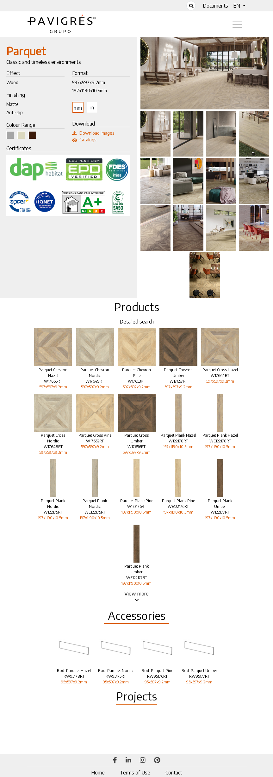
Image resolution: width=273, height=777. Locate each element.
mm (78, 108)
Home (98, 772)
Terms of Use (135, 772)
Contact (173, 772)
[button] (239, 5)
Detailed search (137, 321)
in (92, 107)
